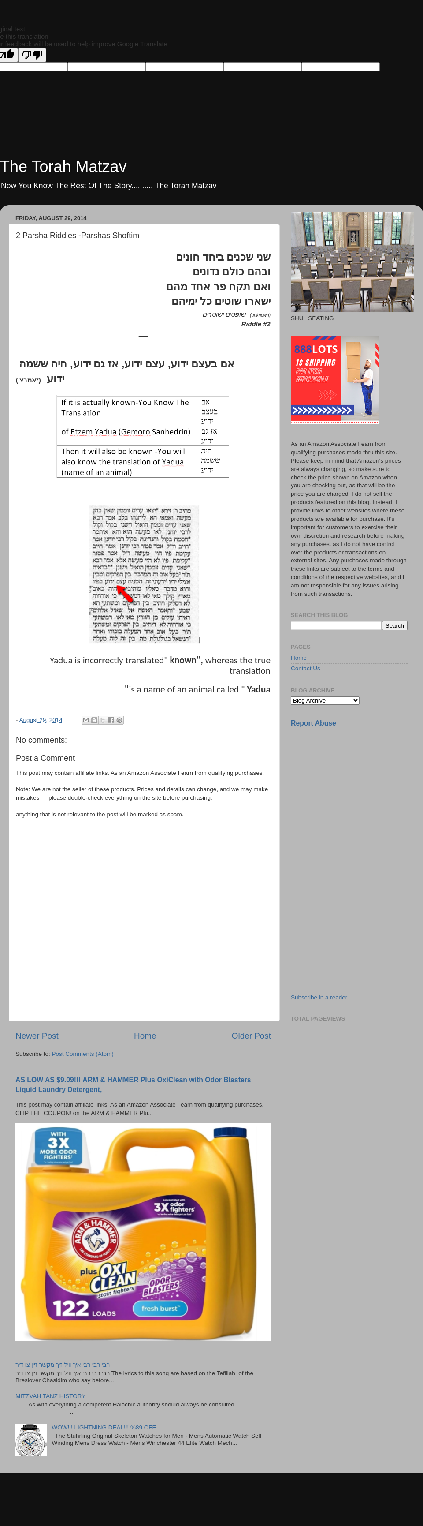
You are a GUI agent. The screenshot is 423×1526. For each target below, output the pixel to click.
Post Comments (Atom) (83, 1054)
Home (145, 1035)
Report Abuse (313, 723)
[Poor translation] (32, 55)
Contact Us (305, 668)
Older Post (251, 1035)
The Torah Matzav (63, 166)
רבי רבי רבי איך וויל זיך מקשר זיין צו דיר (62, 1364)
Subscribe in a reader (319, 997)
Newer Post (37, 1035)
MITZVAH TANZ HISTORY (50, 1396)
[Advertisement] (357, 796)
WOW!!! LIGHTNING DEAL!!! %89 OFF (104, 1427)
